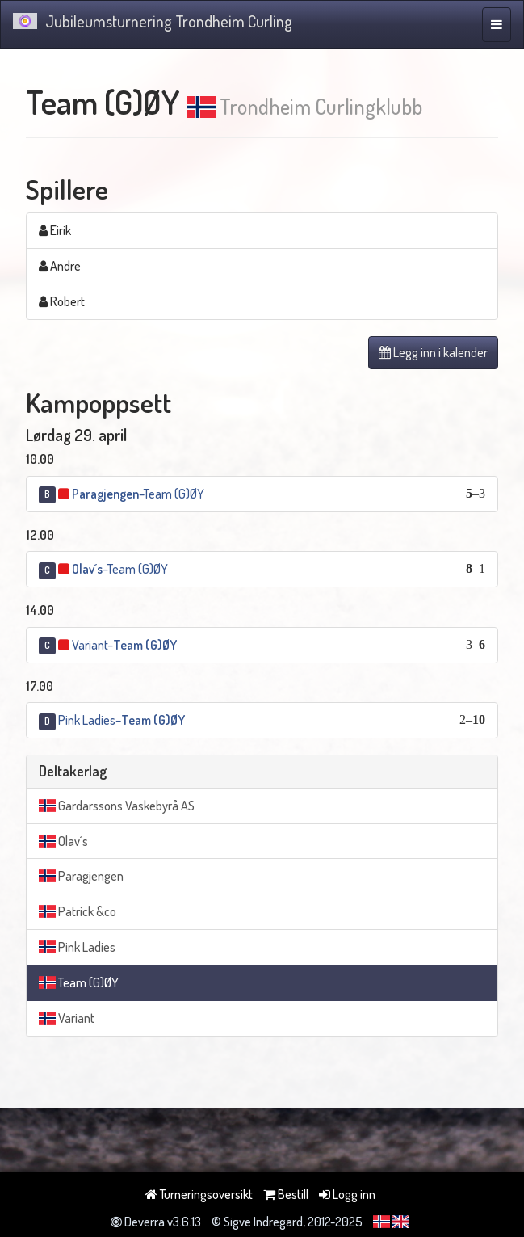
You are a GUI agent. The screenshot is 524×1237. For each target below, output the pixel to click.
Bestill (285, 1194)
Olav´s (63, 841)
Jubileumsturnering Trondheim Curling (152, 21)
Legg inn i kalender (433, 352)
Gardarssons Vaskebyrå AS (117, 805)
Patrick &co (77, 911)
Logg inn (347, 1194)
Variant (66, 1018)
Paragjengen (81, 876)
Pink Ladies (77, 947)
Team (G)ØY (79, 982)
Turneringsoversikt (199, 1194)
